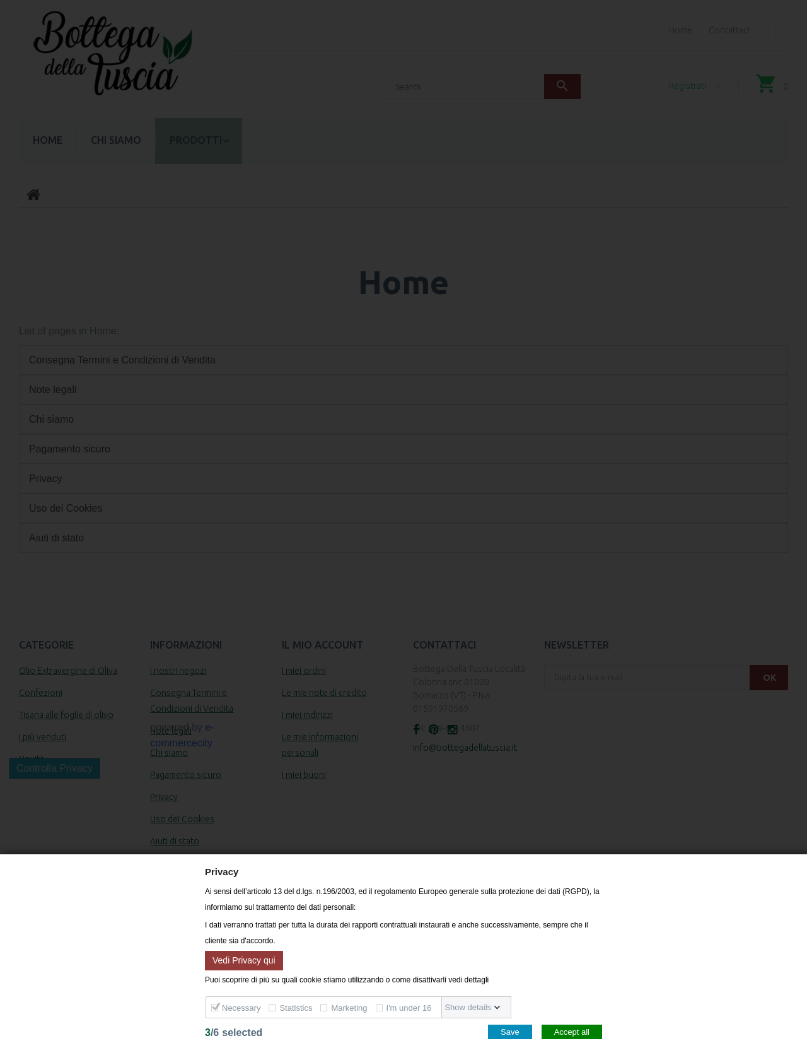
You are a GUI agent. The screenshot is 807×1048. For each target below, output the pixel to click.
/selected (233, 1032)
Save (510, 1032)
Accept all (571, 1032)
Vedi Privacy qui (244, 960)
